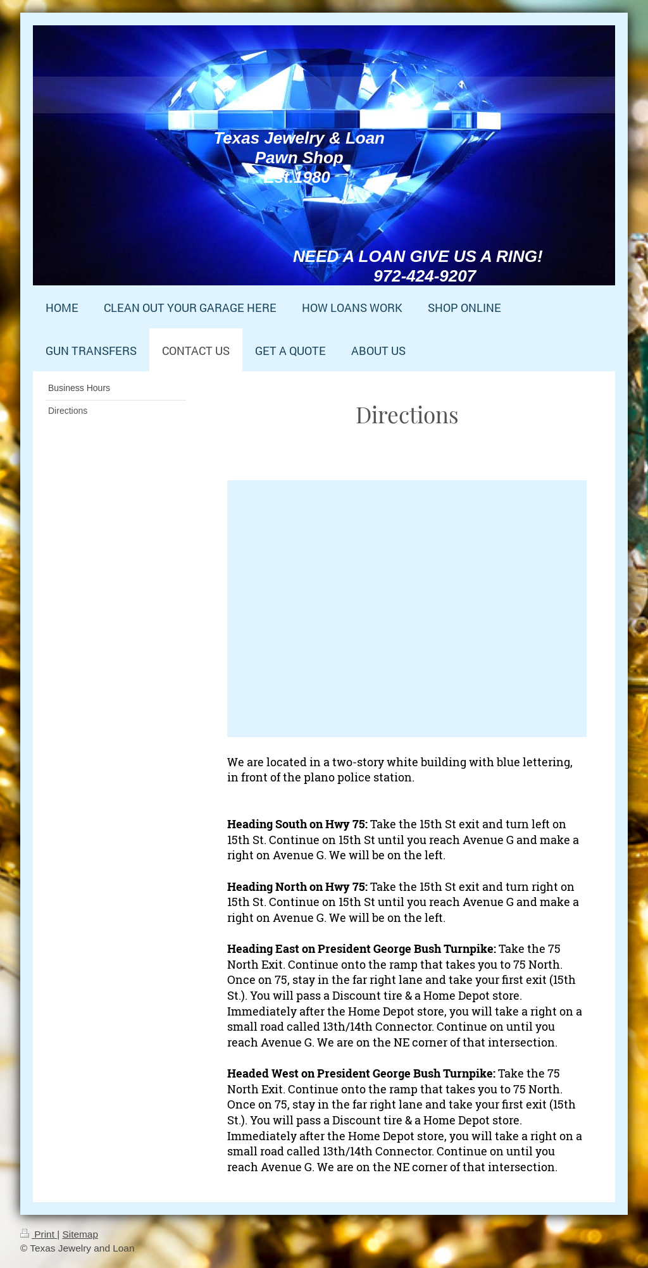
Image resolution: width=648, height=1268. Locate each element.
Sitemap (79, 1234)
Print (38, 1234)
